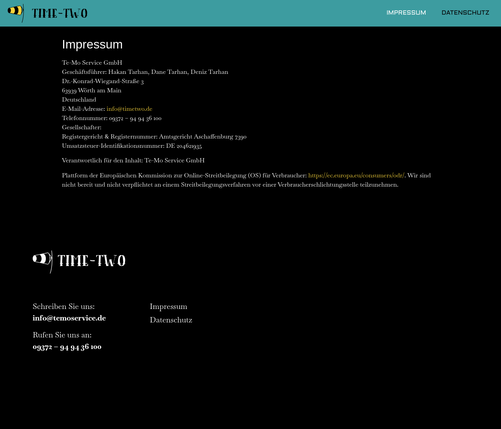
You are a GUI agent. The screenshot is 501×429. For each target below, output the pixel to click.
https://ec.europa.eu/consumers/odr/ (356, 175)
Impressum (406, 13)
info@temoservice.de (69, 318)
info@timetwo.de (129, 109)
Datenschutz (465, 13)
